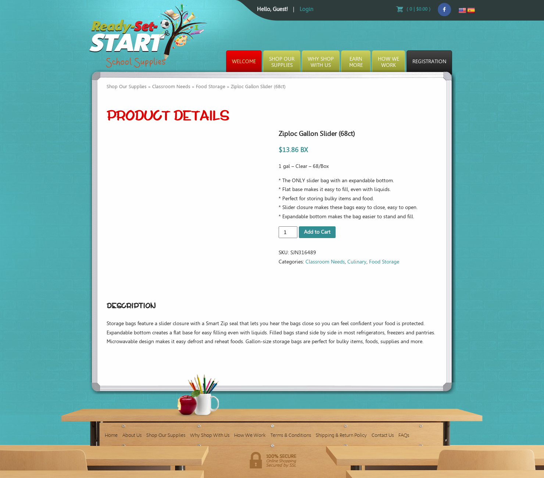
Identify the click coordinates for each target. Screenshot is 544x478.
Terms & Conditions (291, 435)
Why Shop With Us (209, 435)
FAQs (403, 435)
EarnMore (356, 62)
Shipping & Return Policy (341, 435)
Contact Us (383, 435)
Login (306, 9)
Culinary (356, 262)
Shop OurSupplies (281, 62)
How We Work (250, 435)
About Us (132, 435)
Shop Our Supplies (127, 86)
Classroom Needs (171, 86)
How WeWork (388, 62)
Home (111, 435)
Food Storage (210, 86)
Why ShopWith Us (321, 62)
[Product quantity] (288, 232)
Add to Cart (317, 232)
